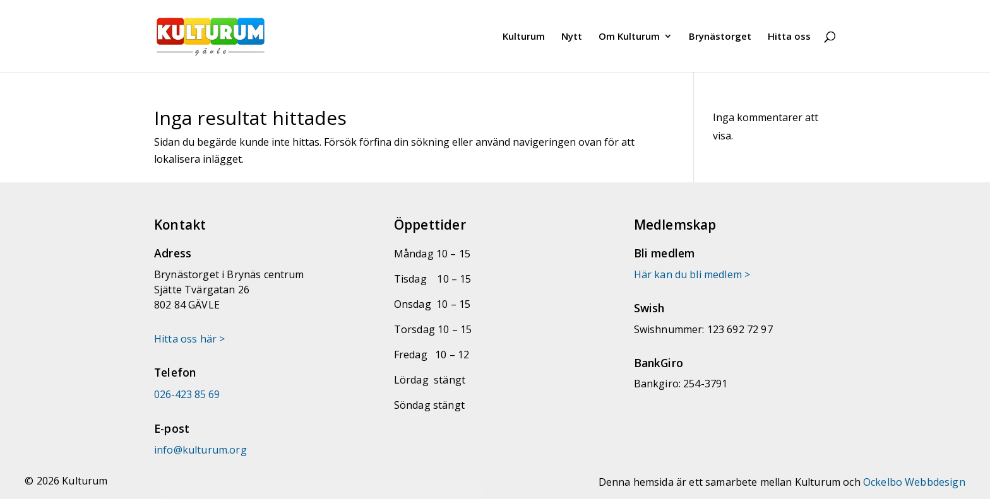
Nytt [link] (571, 37)
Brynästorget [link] (720, 37)
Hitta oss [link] (789, 37)
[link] (228, 35)
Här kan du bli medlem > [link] (692, 274)
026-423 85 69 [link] (187, 394)
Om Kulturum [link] (629, 37)
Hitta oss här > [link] (189, 339)
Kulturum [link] (524, 37)
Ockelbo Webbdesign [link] (914, 482)
